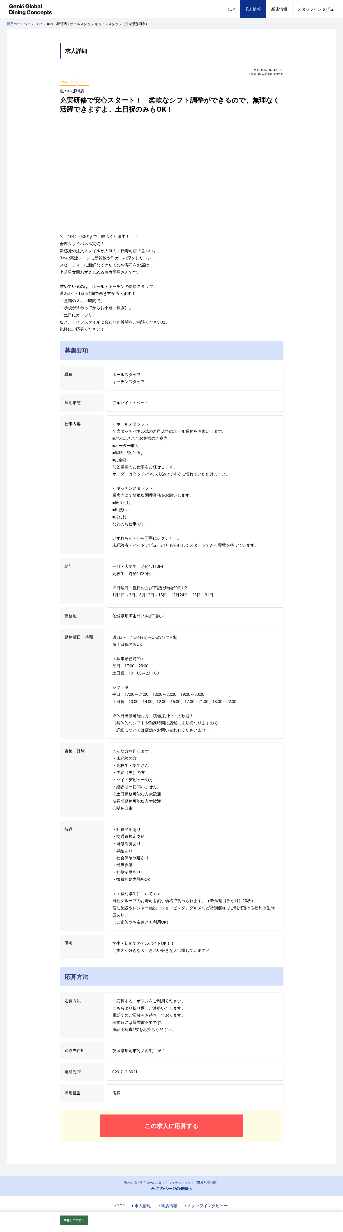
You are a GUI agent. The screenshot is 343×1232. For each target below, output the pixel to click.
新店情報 (279, 9)
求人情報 (253, 9)
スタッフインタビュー (317, 9)
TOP (231, 9)
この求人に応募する (171, 1126)
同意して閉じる (74, 1220)
